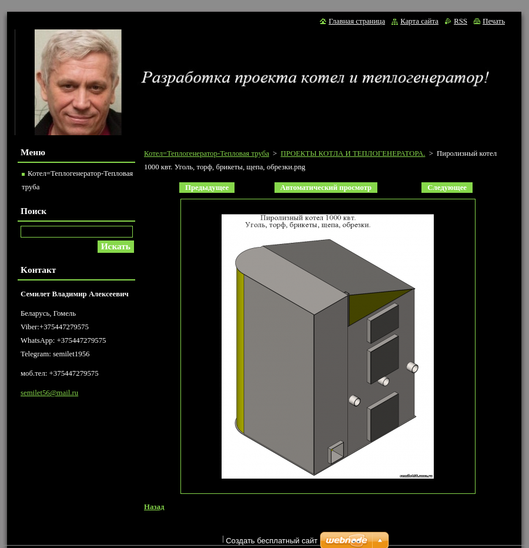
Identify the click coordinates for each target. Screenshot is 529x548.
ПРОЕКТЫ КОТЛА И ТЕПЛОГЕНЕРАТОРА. (352, 153)
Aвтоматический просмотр (325, 187)
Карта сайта (419, 21)
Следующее (447, 187)
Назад (154, 507)
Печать (494, 21)
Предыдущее (207, 187)
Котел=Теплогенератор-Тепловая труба (206, 153)
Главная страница (357, 21)
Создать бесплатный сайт (271, 540)
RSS (460, 21)
